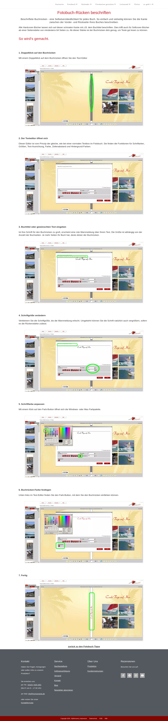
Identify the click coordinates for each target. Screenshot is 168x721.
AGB (100, 718)
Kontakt (57, 681)
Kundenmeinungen (95, 671)
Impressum (83, 718)
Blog (56, 685)
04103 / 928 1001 (34, 685)
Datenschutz (93, 718)
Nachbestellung (60, 666)
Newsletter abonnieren (63, 690)
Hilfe (106, 718)
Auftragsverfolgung (62, 671)
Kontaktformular (27, 703)
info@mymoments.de (36, 694)
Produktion (92, 666)
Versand (57, 676)
